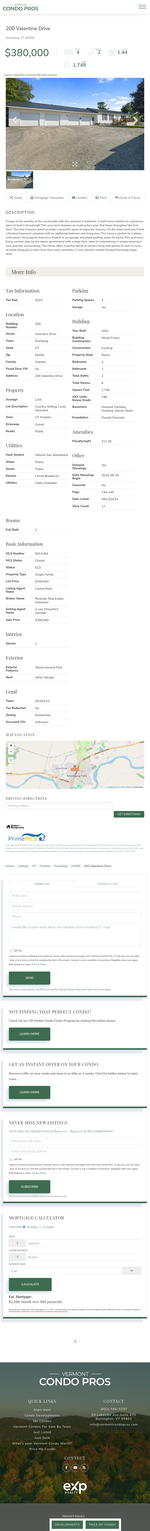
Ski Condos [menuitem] (42, 1422)
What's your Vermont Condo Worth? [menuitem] (42, 1444)
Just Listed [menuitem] (42, 1433)
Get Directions (129, 810)
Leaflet (109, 792)
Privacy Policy (39, 963)
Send (29, 977)
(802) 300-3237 (113, 1410)
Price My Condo (101, 1524)
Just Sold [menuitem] (42, 1439)
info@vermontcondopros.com (114, 1425)
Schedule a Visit (108, 882)
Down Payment (18, 1250)
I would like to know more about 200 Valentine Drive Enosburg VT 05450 (75, 933)
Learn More (30, 1033)
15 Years (46, 1226)
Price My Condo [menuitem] (42, 1450)
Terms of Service (97, 988)
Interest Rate (17, 1264)
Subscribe (29, 1185)
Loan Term (15, 1226)
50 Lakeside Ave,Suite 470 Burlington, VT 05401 (114, 1418)
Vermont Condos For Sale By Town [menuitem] (42, 1427)
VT (34, 865)
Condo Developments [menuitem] (42, 1416)
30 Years (30, 1226)
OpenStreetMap (124, 792)
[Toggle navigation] (142, 7)
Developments (64, 1524)
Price (12, 1236)
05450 (75, 865)
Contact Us (42, 882)
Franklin (45, 865)
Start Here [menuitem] (42, 1411)
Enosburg (60, 865)
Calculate (29, 1285)
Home (10, 865)
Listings (23, 865)
